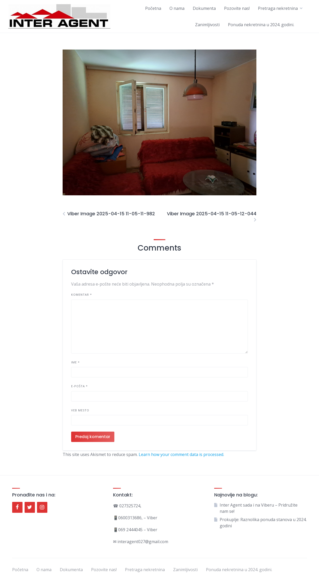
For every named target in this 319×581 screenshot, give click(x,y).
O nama (176, 8)
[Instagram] (42, 507)
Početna (153, 8)
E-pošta (79, 386)
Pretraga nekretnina (278, 8)
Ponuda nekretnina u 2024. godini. (261, 24)
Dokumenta (204, 8)
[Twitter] (30, 507)
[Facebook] (17, 507)
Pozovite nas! (237, 8)
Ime (75, 362)
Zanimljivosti (207, 24)
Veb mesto (80, 410)
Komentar (81, 294)
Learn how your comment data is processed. (181, 454)
